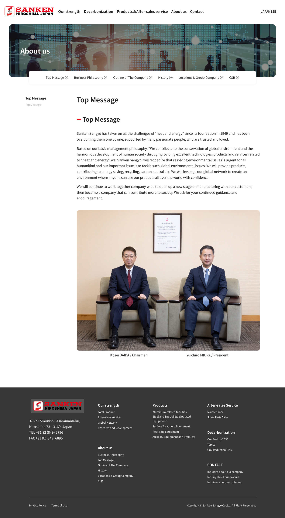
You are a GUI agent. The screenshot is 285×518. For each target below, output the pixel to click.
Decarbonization (98, 11)
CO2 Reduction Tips (219, 450)
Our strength (69, 11)
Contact (197, 11)
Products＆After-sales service (142, 11)
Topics (211, 444)
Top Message (33, 105)
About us (179, 11)
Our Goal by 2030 (217, 439)
